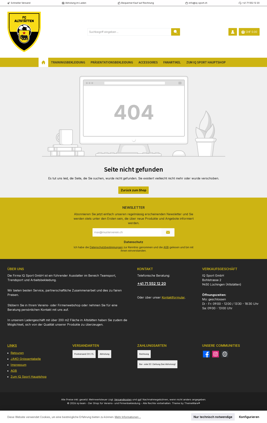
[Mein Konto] (232, 32)
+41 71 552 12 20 (151, 283)
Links (12, 345)
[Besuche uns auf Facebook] (206, 354)
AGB (166, 247)
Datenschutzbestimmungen (106, 247)
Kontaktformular (173, 297)
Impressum (18, 365)
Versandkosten (123, 399)
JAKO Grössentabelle (26, 359)
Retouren (17, 353)
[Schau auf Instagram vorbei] (215, 354)
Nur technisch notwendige (213, 417)
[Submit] (167, 232)
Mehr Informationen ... (128, 417)
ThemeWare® (192, 403)
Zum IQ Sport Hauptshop (29, 376)
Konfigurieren (249, 417)
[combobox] (129, 32)
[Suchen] (175, 32)
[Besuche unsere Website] (225, 354)
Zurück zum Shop (133, 190)
